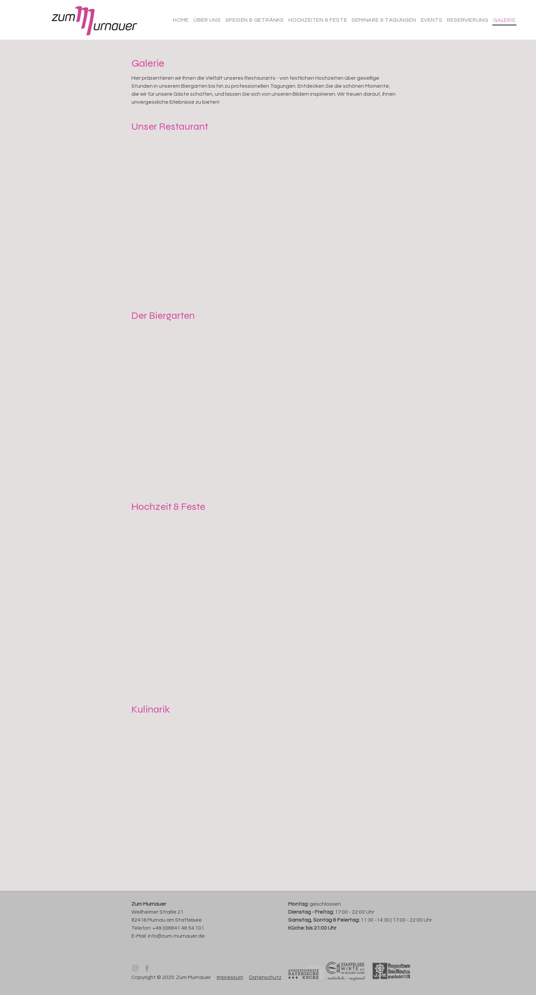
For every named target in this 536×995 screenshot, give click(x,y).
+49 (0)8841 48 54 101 (178, 928)
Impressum (230, 977)
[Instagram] (135, 968)
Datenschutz (265, 977)
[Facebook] (147, 968)
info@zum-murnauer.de (176, 936)
